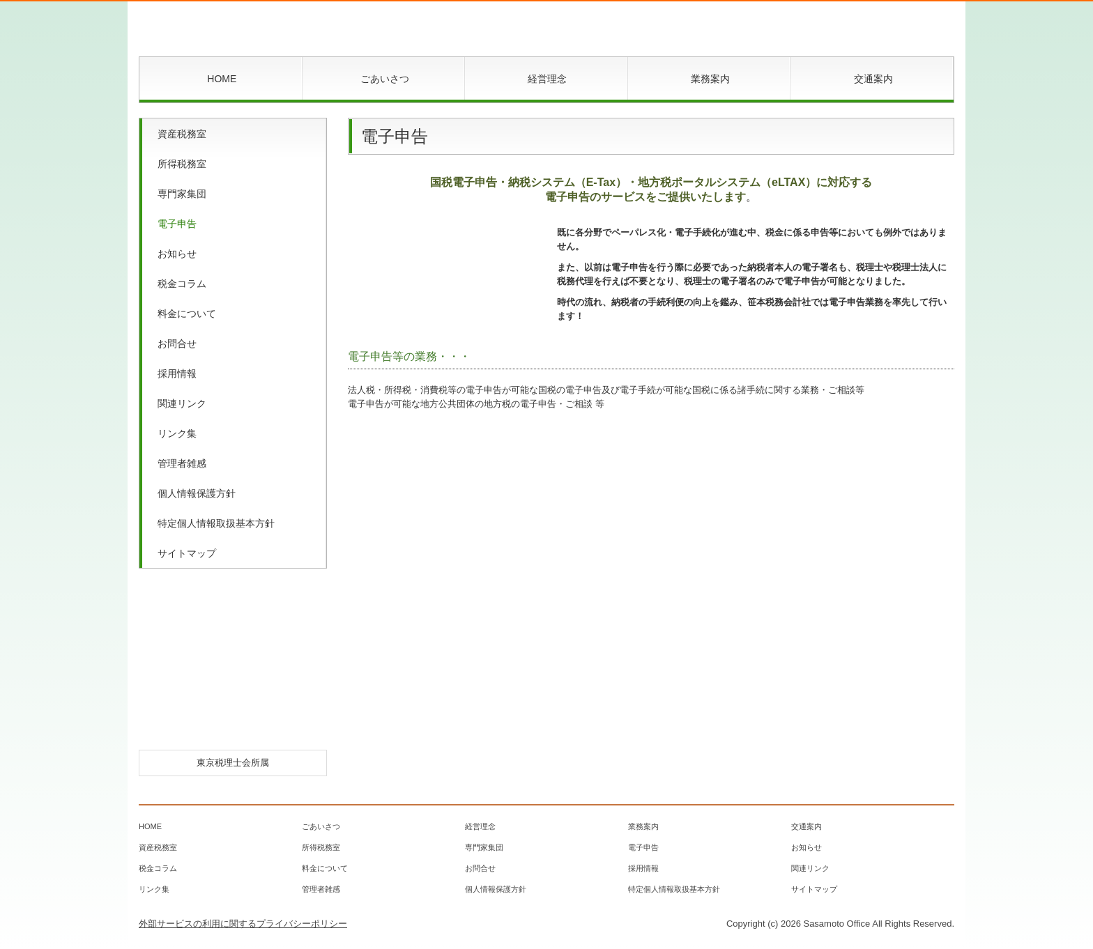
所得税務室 (182, 163)
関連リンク (182, 403)
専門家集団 (182, 193)
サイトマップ (187, 553)
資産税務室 (182, 133)
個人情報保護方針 (197, 493)
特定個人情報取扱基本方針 (216, 523)
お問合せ (177, 343)
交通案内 (873, 78)
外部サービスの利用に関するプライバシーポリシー (243, 923)
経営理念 (547, 78)
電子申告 (177, 223)
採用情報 (177, 373)
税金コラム (182, 283)
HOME (221, 78)
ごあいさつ (384, 78)
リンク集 (177, 433)
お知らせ (177, 253)
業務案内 (710, 78)
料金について (187, 313)
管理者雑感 (182, 463)
